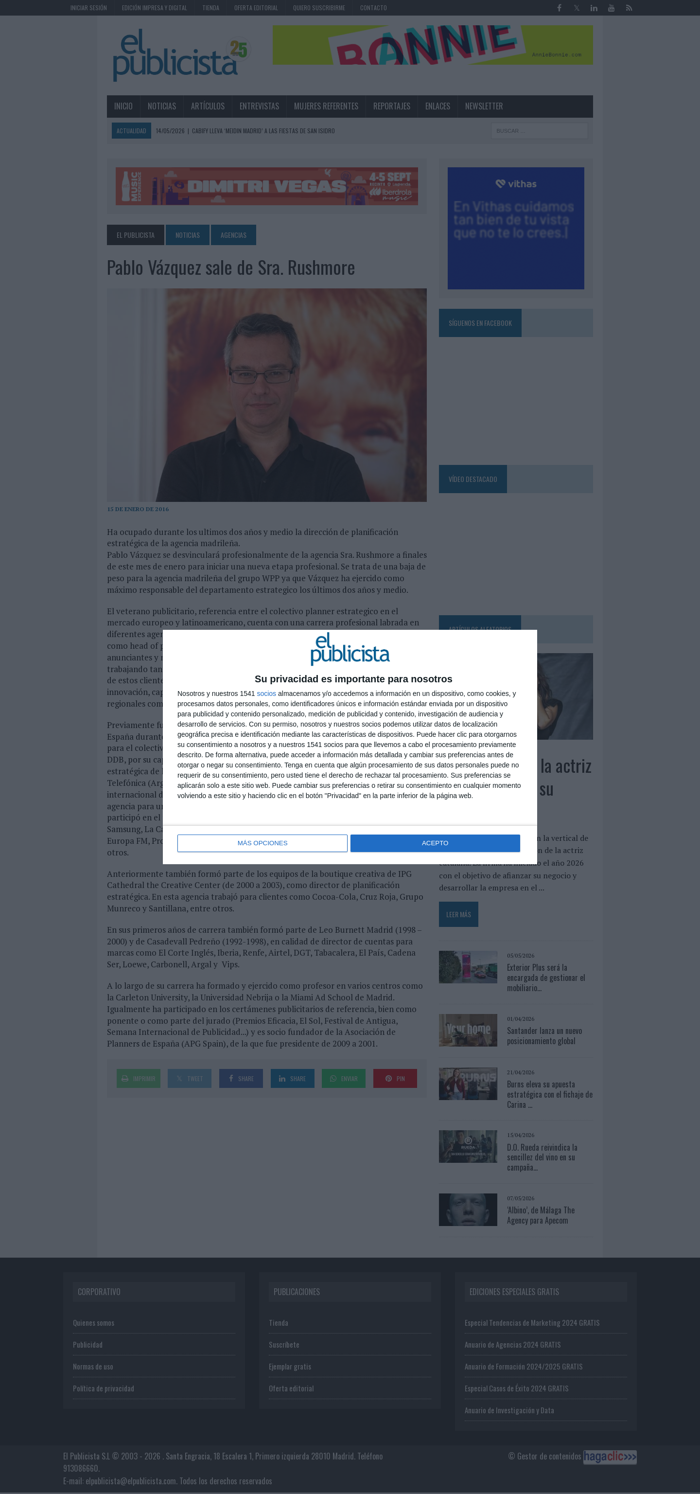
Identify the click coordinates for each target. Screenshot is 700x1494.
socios (266, 694)
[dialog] (350, 747)
